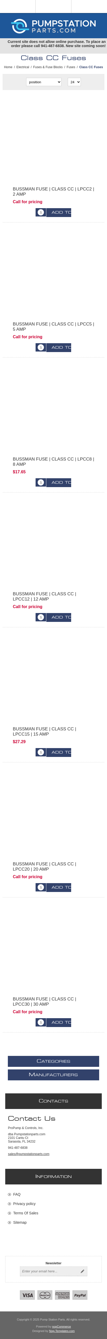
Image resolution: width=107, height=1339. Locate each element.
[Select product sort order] (43, 82)
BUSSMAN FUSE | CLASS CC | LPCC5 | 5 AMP (53, 327)
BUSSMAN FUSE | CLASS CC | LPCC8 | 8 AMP (53, 462)
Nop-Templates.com (62, 1330)
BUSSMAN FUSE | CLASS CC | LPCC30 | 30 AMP (44, 1002)
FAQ (16, 1194)
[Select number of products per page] (74, 82)
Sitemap (19, 1222)
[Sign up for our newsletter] (49, 1271)
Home (8, 67)
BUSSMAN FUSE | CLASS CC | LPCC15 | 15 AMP (44, 731)
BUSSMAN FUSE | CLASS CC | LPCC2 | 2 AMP (53, 192)
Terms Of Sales (25, 1213)
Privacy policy (24, 1204)
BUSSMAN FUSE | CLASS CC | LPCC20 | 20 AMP (44, 867)
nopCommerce (61, 1326)
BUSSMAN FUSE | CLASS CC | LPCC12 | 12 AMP (44, 596)
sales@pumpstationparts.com (28, 1154)
